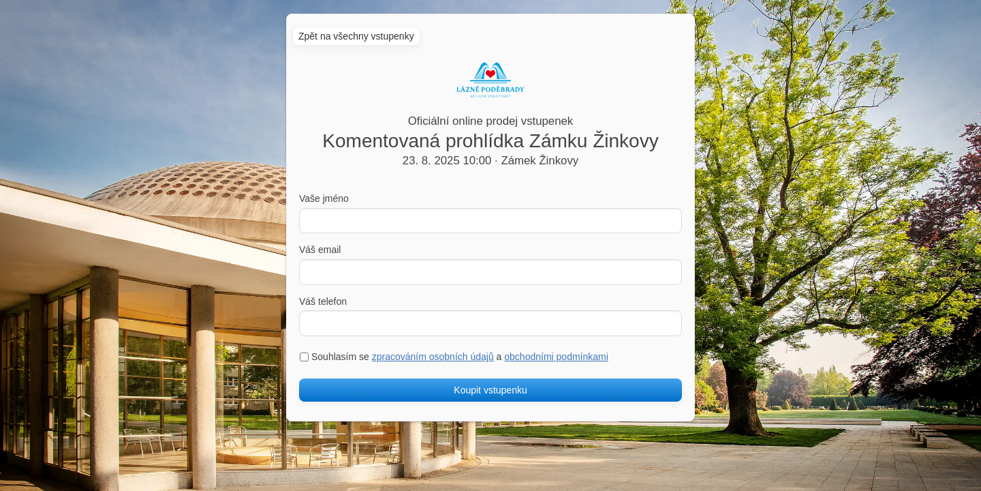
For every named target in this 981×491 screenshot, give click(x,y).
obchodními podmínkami (556, 356)
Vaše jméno (324, 198)
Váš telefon (323, 301)
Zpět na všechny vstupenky (356, 36)
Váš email (320, 249)
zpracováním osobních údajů (433, 356)
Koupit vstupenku (490, 390)
